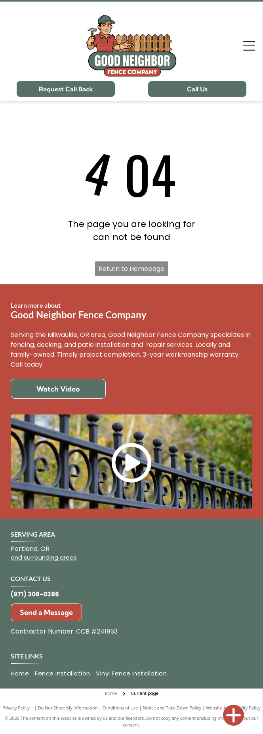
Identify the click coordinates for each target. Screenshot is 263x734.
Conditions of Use (120, 708)
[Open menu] (249, 46)
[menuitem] (23, 673)
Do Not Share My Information (68, 708)
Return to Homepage (131, 268)
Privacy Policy (16, 708)
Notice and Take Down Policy (172, 708)
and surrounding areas (44, 557)
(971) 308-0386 (35, 594)
